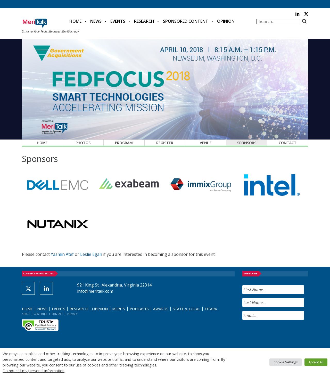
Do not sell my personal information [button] (33, 370)
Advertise (40, 314)
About (26, 314)
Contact (287, 142)
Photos (83, 142)
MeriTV (118, 308)
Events (117, 21)
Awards (160, 308)
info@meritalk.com (95, 291)
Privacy (72, 314)
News (96, 21)
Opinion (226, 21)
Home (75, 21)
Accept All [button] (316, 362)
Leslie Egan (91, 254)
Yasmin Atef (62, 254)
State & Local (186, 308)
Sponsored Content (185, 21)
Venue (206, 142)
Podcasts (139, 308)
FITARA (211, 308)
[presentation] (281, 334)
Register (164, 142)
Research (144, 21)
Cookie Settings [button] (286, 362)
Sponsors (246, 142)
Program (124, 142)
